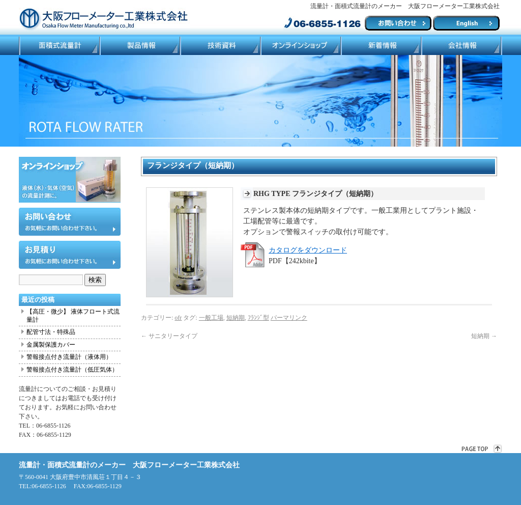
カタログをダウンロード (308, 250)
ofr (178, 317)
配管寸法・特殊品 (50, 331)
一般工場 (211, 317)
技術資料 (220, 46)
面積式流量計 (59, 46)
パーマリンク (289, 317)
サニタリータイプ (169, 336)
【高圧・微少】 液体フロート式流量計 (73, 315)
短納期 (235, 317)
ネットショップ (300, 46)
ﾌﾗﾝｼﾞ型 (258, 317)
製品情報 (139, 46)
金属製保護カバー (50, 344)
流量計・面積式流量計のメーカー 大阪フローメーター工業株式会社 (129, 465)
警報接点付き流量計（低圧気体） (72, 369)
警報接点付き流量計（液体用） (69, 356)
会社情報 (461, 46)
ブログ (380, 46)
